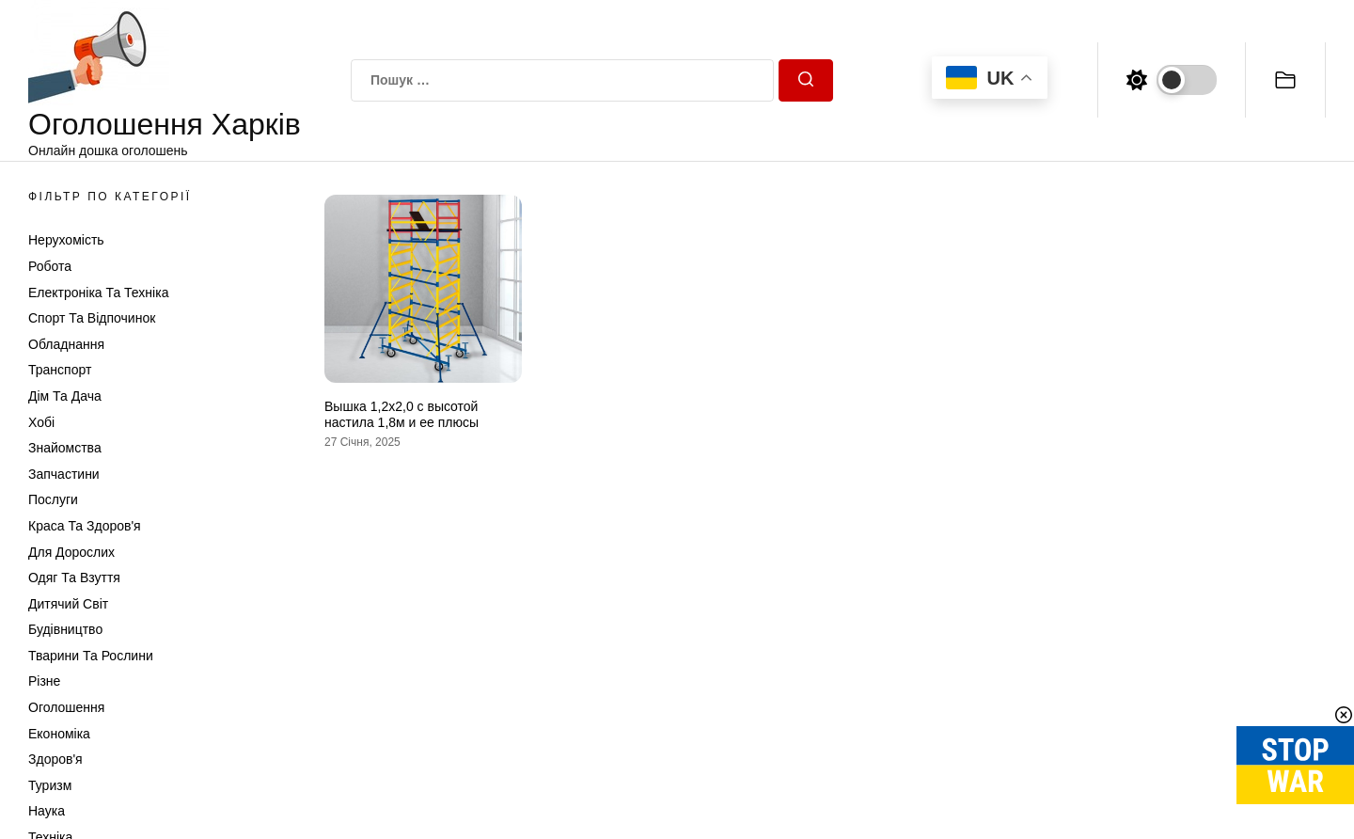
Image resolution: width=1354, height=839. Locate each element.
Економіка (59, 733)
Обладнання (66, 344)
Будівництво (65, 629)
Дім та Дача (65, 396)
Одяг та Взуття (74, 577)
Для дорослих (71, 552)
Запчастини (64, 474)
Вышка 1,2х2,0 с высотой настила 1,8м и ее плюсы (401, 414)
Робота (49, 266)
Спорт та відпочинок (91, 317)
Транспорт (59, 369)
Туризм (49, 785)
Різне (44, 681)
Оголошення (66, 707)
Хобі (41, 422)
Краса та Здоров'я (84, 525)
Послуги (53, 499)
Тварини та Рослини (90, 655)
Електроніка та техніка (98, 292)
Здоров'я (55, 759)
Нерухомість (66, 239)
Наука (46, 810)
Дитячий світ (68, 603)
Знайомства (65, 447)
